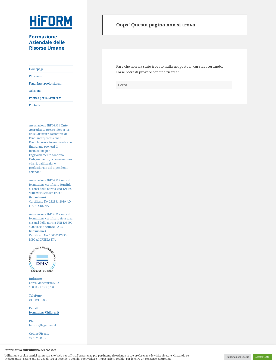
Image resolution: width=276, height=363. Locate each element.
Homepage (36, 69)
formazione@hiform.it (44, 312)
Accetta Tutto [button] (262, 356)
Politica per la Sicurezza (45, 98)
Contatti (34, 105)
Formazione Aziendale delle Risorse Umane (47, 42)
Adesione (35, 91)
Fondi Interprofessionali (45, 83)
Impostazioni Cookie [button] (238, 356)
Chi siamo (35, 76)
